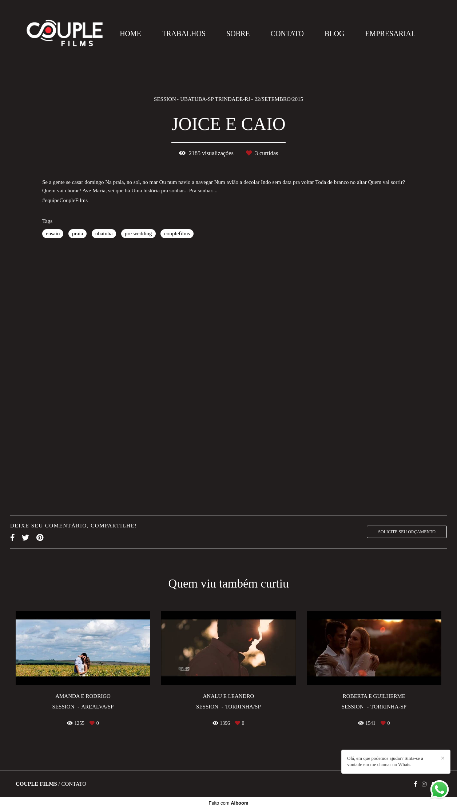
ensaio (53, 233)
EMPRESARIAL (390, 34)
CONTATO (287, 34)
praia (77, 233)
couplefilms (177, 233)
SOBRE (238, 34)
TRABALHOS (184, 34)
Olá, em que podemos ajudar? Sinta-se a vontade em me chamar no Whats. (385, 761)
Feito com (228, 803)
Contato (73, 784)
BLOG (334, 34)
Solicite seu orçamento (407, 531)
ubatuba (103, 233)
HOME (130, 34)
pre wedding (138, 233)
